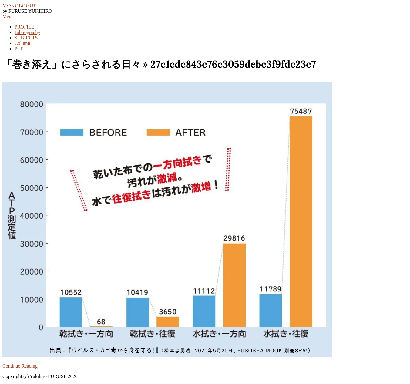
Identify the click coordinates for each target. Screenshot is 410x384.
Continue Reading (20, 366)
